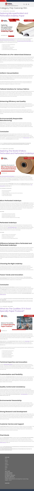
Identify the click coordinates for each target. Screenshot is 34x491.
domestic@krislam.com (11, 477)
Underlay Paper (4, 299)
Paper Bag (26, 298)
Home (6, 458)
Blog (6, 469)
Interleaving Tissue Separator (7, 143)
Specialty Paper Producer (8, 364)
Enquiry (6, 467)
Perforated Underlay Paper (24, 446)
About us (6, 460)
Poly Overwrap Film (28, 143)
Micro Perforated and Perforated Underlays (7, 176)
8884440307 (10, 473)
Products (6, 461)
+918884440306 (12, 475)
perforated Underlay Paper (12, 227)
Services (6, 463)
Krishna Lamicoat (26, 137)
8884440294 (10, 472)
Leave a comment (11, 148)
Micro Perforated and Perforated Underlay (19, 298)
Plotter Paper (27, 341)
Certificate (6, 464)
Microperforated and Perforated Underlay (7, 39)
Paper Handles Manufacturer (7, 446)
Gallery (6, 466)
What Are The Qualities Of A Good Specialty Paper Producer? (15, 309)
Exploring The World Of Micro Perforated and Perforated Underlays (17, 152)
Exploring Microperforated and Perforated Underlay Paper (14, 14)
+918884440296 (11, 476)
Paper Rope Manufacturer (16, 446)
